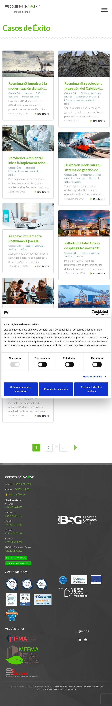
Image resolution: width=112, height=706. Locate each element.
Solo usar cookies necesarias (20, 389)
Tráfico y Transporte (30, 398)
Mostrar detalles (92, 376)
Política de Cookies (55, 689)
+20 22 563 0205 (13, 550)
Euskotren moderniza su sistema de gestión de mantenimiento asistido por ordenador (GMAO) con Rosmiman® (83, 167)
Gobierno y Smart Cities (86, 96)
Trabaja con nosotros (18, 563)
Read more (43, 113)
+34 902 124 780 (22, 483)
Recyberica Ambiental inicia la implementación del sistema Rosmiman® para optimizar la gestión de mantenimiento (27, 160)
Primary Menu (105, 9)
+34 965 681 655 (13, 507)
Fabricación (30, 167)
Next (76, 447)
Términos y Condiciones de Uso (79, 686)
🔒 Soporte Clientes (15, 494)
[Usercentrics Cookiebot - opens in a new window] (94, 312)
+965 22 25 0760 (13, 542)
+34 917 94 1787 (13, 524)
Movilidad (81, 178)
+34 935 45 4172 (13, 515)
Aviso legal (59, 686)
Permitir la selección (56, 389)
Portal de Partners (16, 557)
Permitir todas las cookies (91, 389)
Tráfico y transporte (30, 96)
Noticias (28, 93)
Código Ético (70, 689)
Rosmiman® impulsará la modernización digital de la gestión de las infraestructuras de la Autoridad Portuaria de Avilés (27, 86)
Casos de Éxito (14, 93)
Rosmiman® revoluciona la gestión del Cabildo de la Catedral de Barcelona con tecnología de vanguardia (83, 86)
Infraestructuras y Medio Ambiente (79, 100)
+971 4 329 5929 (13, 533)
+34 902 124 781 (21, 489)
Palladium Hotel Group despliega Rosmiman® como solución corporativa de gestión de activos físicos (84, 245)
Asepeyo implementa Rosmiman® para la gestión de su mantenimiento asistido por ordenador (26, 238)
